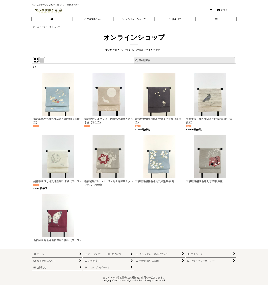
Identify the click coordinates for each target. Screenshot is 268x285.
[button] (216, 19)
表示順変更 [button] (142, 60)
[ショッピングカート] (210, 10)
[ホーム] (51, 19)
